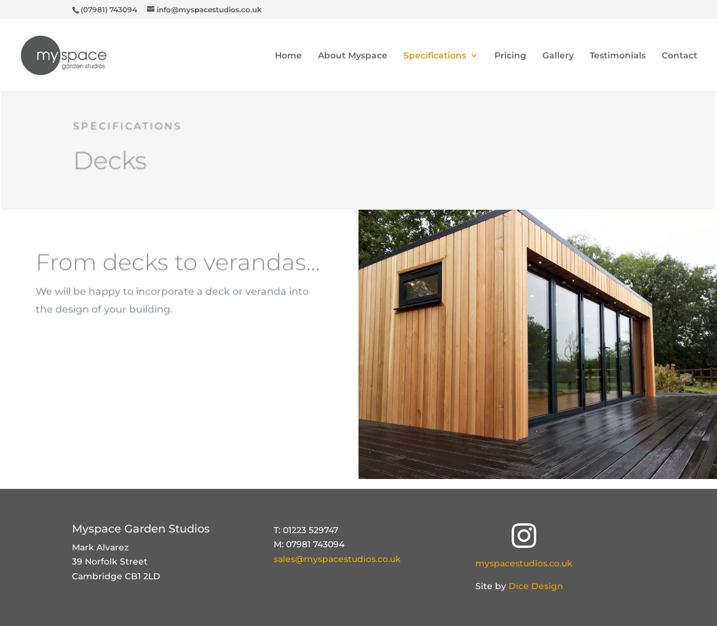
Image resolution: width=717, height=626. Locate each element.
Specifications (434, 56)
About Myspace (352, 56)
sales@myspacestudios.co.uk (337, 559)
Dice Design (536, 586)
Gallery (558, 56)
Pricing (510, 56)
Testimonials (618, 56)
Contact (679, 56)
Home (288, 56)
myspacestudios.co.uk (523, 563)
